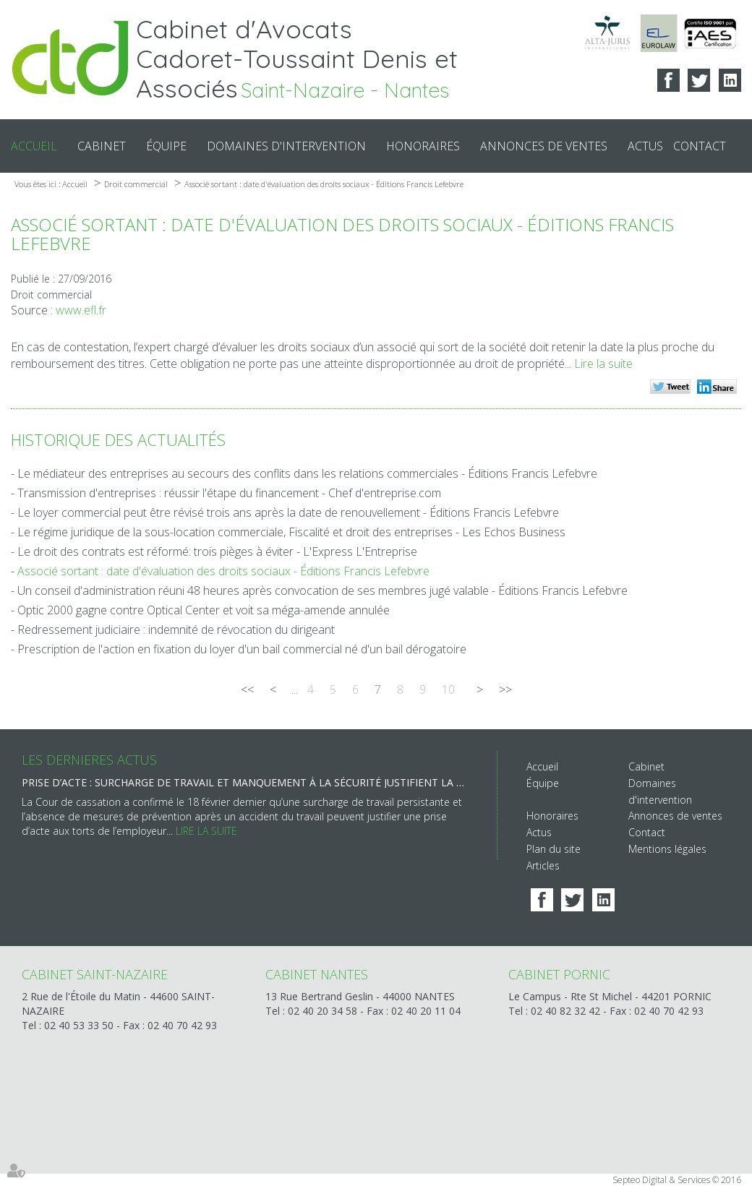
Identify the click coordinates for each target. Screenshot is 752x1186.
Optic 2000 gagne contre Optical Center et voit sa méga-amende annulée (203, 610)
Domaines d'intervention (286, 146)
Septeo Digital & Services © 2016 (676, 1180)
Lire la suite (603, 363)
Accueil (34, 146)
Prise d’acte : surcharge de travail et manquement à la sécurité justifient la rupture (245, 782)
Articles (543, 865)
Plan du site (553, 849)
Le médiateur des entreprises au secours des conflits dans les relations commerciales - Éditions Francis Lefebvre (307, 473)
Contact (699, 146)
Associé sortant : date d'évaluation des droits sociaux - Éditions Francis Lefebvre (323, 184)
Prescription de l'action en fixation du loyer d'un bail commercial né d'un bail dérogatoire (241, 649)
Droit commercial (136, 184)
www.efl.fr (81, 310)
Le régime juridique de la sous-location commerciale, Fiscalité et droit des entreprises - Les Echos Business (291, 532)
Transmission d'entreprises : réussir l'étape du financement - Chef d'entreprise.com (229, 493)
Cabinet (101, 146)
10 (448, 689)
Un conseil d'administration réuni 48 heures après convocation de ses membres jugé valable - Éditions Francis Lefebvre (322, 590)
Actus (645, 146)
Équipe (166, 146)
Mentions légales (667, 849)
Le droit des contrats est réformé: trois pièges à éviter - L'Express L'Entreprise (217, 551)
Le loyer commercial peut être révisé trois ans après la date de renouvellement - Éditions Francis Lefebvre (288, 512)
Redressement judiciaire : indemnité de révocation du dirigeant (176, 629)
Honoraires (423, 146)
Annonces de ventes (543, 146)
